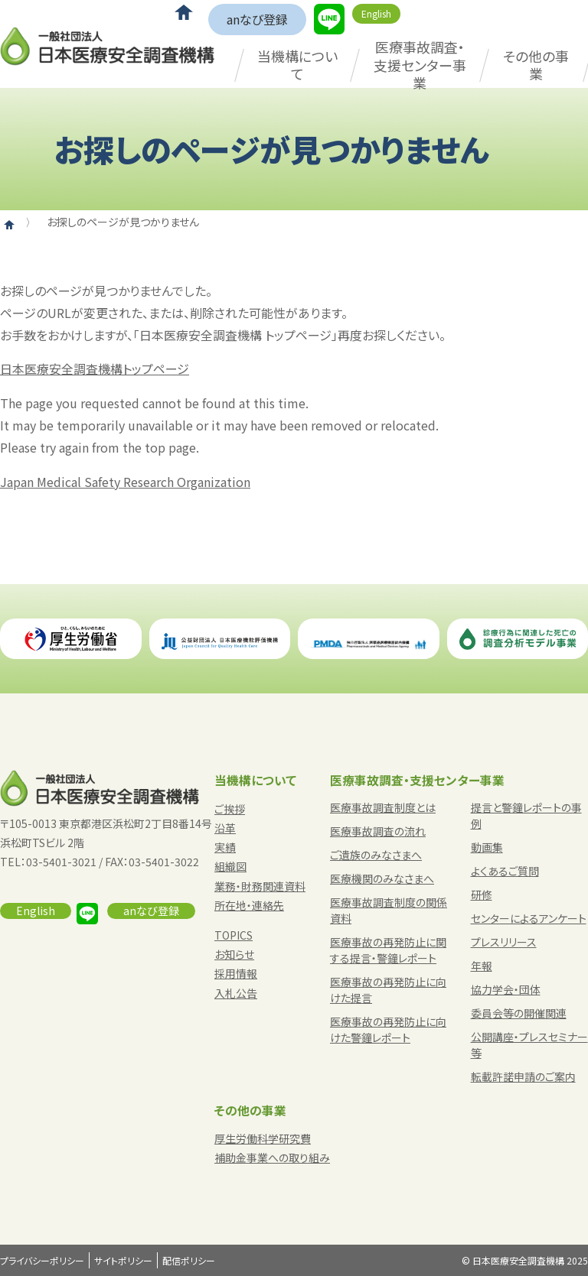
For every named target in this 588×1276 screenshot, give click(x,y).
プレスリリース (504, 942)
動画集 (487, 847)
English (376, 13)
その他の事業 (536, 64)
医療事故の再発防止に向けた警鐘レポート (388, 1029)
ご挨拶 (229, 809)
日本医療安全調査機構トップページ (94, 368)
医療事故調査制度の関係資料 (388, 910)
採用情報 (235, 973)
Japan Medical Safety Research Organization (125, 481)
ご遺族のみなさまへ (376, 854)
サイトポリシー (123, 1260)
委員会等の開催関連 (519, 1013)
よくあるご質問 (505, 870)
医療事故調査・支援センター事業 (420, 65)
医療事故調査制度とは (383, 807)
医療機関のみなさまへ (382, 878)
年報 (481, 965)
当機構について (297, 64)
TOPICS (233, 935)
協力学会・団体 (506, 989)
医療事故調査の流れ (378, 831)
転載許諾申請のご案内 (523, 1076)
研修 (481, 894)
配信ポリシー (188, 1260)
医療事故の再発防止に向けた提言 (388, 989)
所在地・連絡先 (249, 905)
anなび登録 (257, 19)
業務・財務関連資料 (259, 886)
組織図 (230, 866)
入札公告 (235, 993)
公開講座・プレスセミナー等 (529, 1044)
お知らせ (234, 954)
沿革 (225, 828)
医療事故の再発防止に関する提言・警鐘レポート (388, 950)
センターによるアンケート (528, 918)
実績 (225, 847)
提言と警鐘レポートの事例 (526, 815)
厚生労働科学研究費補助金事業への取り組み (272, 1148)
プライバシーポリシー (42, 1260)
